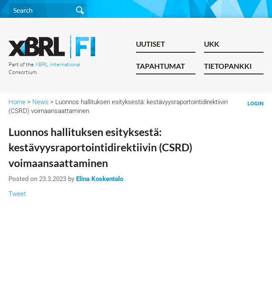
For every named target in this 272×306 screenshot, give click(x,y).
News (40, 102)
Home (17, 102)
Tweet (17, 194)
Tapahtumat (160, 66)
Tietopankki (228, 66)
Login (255, 103)
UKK (211, 44)
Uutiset (150, 44)
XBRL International (57, 64)
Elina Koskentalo (99, 179)
